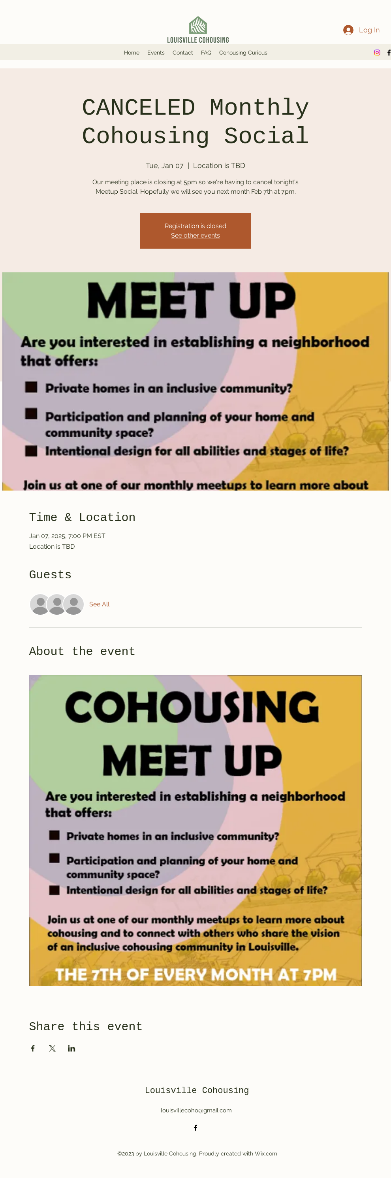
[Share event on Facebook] (33, 1048)
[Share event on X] (52, 1048)
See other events (195, 235)
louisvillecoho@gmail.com (196, 1110)
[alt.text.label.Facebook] (195, 1128)
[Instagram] (377, 53)
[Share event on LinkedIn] (71, 1048)
